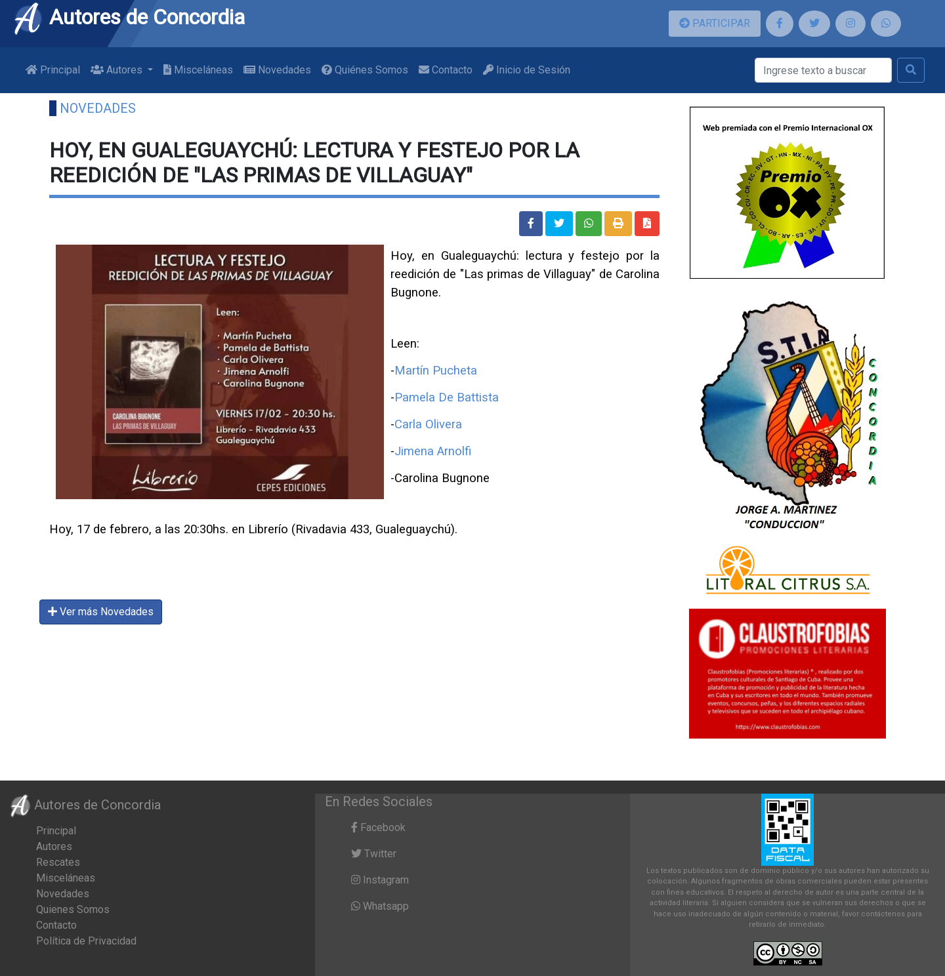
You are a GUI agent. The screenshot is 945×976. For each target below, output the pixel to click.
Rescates (58, 862)
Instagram (380, 880)
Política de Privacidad (86, 941)
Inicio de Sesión (526, 70)
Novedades (277, 70)
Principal (53, 70)
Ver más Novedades (101, 611)
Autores (54, 846)
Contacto (445, 70)
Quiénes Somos (365, 70)
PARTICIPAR (714, 23)
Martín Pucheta (435, 370)
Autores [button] (118, 70)
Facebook (378, 827)
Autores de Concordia (128, 17)
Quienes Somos (73, 909)
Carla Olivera (428, 424)
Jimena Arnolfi (432, 451)
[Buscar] (823, 70)
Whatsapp (380, 906)
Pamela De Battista (446, 397)
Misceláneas (198, 70)
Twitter (373, 853)
